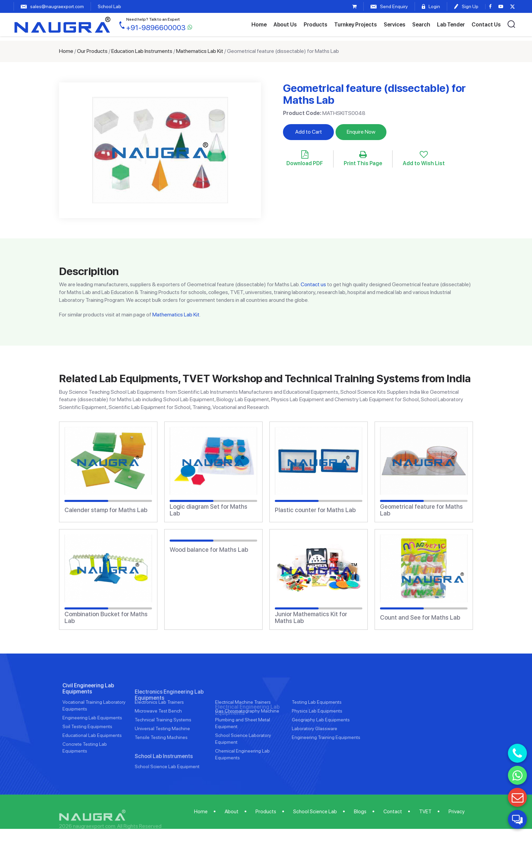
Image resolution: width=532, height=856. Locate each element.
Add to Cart (308, 132)
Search (421, 24)
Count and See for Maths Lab (420, 617)
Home (259, 24)
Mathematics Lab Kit (199, 51)
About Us (285, 24)
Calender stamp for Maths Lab (105, 510)
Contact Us (486, 24)
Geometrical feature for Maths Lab (421, 510)
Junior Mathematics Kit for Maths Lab (311, 617)
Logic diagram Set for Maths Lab (208, 510)
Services (394, 24)
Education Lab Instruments (141, 51)
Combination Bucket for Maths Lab (106, 617)
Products (315, 24)
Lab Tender (451, 24)
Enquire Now (361, 132)
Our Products (92, 51)
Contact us (313, 284)
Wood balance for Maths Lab (209, 549)
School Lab (109, 6)
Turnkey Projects (355, 24)
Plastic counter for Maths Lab (315, 510)
